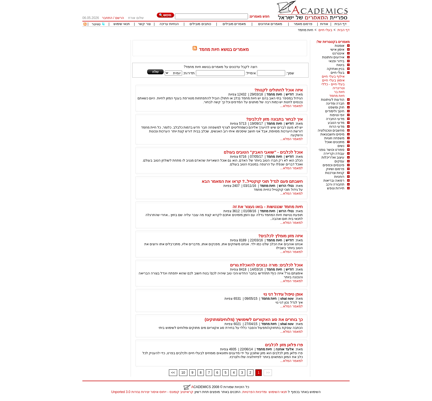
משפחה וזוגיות (334, 138)
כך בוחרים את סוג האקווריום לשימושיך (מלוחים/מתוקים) (254, 319)
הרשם (119, 18)
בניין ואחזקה (335, 69)
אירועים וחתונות (333, 57)
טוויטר (96, 24)
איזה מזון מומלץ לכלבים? (280, 235)
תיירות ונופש (335, 188)
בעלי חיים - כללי (333, 84)
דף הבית (340, 24)
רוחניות (339, 177)
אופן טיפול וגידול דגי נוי (283, 294)
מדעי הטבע (336, 123)
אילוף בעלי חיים (333, 76)
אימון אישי (337, 49)
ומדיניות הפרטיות (254, 392)
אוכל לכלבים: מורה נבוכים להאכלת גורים (266, 265)
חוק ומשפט (336, 107)
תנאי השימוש (278, 392)
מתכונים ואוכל (334, 142)
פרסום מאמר (303, 24)
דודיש (290, 94)
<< (173, 373)
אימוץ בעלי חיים (333, 80)
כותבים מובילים (200, 24)
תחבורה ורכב (335, 184)
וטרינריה (339, 88)
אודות (324, 24)
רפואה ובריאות (333, 180)
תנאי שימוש (122, 24)
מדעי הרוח (336, 127)
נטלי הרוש (286, 186)
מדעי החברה (335, 119)
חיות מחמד (305, 30)
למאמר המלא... (291, 106)
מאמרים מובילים (234, 24)
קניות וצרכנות (334, 173)
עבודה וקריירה (333, 154)
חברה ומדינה (335, 103)
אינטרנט (338, 53)
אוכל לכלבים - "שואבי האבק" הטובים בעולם (263, 152)
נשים (340, 146)
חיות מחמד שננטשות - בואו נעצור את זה (268, 206)
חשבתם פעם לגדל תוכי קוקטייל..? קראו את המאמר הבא (252, 181)
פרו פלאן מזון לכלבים (284, 344)
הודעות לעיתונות (332, 100)
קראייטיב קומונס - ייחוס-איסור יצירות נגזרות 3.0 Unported (152, 392)
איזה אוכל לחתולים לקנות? (278, 90)
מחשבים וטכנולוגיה (331, 130)
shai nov (287, 299)
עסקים (339, 161)
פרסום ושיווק (335, 169)
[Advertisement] (249, 38)
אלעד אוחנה (284, 349)
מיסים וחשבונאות (332, 134)
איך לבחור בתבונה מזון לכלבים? (274, 119)
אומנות (339, 46)
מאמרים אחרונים (270, 24)
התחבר (107, 18)
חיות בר (339, 92)
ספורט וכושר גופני (331, 150)
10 (183, 373)
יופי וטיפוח (337, 115)
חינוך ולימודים (334, 111)
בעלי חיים (325, 30)
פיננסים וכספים (333, 165)
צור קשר (144, 24)
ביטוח (340, 65)
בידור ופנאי (336, 61)
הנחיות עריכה (169, 24)
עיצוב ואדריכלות (333, 157)
